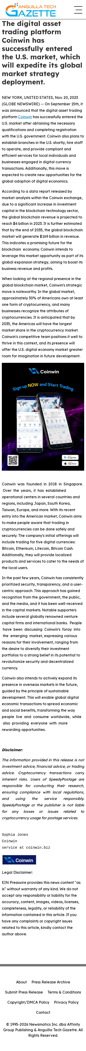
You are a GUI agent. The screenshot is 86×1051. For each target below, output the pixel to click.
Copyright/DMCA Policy (28, 1002)
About (21, 982)
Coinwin (25, 117)
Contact (43, 1012)
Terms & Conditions (64, 992)
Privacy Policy (66, 1002)
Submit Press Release (24, 992)
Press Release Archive (50, 982)
